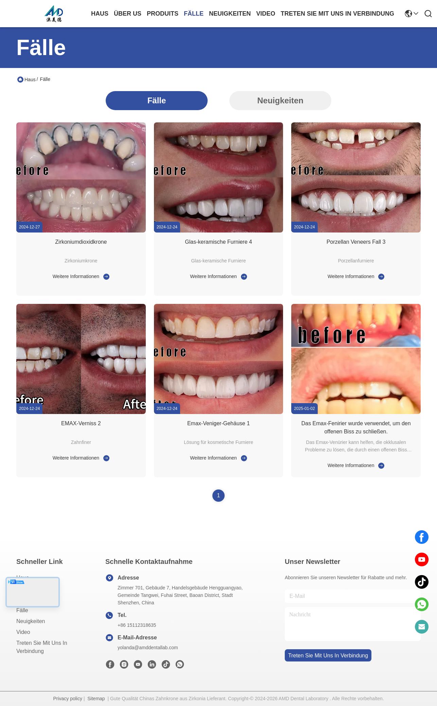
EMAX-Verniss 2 (81, 423)
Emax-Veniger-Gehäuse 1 (218, 423)
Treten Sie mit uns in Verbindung (41, 647)
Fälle (156, 100)
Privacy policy (67, 698)
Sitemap (96, 698)
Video (23, 632)
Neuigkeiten (280, 100)
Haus (99, 13)
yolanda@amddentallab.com (148, 647)
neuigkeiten (230, 13)
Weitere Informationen (76, 276)
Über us (127, 13)
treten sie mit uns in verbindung (337, 13)
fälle (194, 13)
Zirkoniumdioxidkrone (81, 242)
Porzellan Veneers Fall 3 (356, 242)
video (265, 13)
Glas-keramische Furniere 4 (218, 242)
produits (162, 13)
